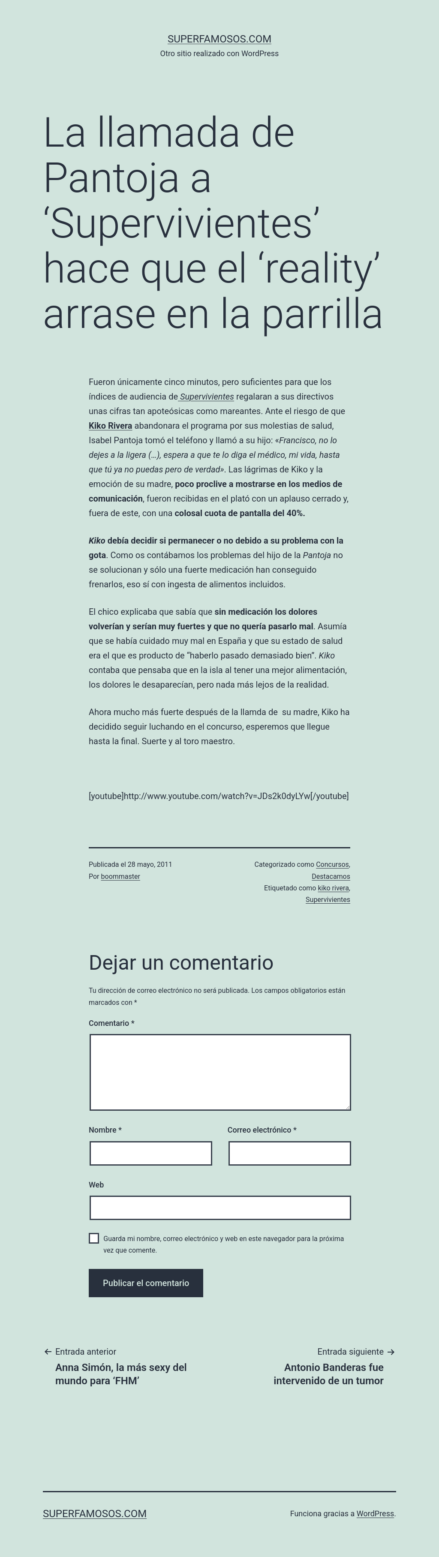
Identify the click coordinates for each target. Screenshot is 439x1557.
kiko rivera (333, 888)
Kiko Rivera (110, 426)
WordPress (375, 1513)
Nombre (105, 1129)
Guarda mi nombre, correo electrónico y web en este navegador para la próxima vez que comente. (223, 1244)
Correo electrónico (262, 1129)
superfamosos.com (219, 39)
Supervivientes (328, 900)
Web (96, 1184)
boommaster (120, 876)
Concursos (332, 864)
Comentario (112, 1023)
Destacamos (331, 876)
